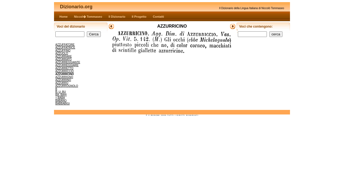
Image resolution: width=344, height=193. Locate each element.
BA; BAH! (61, 94)
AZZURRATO (63, 59)
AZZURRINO (63, 80)
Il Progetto (139, 16)
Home (63, 16)
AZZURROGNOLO (66, 85)
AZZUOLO (61, 53)
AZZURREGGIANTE (67, 62)
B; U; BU (60, 91)
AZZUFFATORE (64, 44)
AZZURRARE (63, 56)
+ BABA (60, 97)
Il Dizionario (117, 16)
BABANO (61, 100)
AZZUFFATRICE (65, 47)
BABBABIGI (62, 103)
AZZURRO (61, 82)
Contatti (158, 16)
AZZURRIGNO (64, 77)
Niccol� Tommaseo (88, 16)
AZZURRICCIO (64, 71)
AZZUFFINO (62, 50)
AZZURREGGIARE (66, 65)
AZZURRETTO (64, 68)
